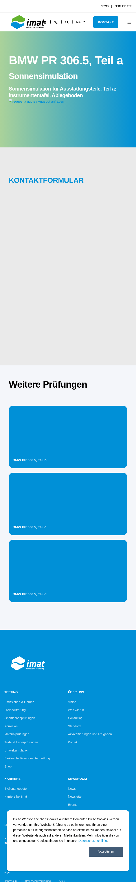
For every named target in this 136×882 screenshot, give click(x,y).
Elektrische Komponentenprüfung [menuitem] (27, 758)
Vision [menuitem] (72, 702)
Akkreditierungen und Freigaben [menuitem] (90, 734)
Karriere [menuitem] (12, 778)
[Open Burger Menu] (129, 22)
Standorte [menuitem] (74, 726)
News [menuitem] (72, 788)
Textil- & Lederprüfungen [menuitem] (21, 742)
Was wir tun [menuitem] (76, 710)
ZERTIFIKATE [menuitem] (123, 6)
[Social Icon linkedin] (44, 22)
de (78, 22)
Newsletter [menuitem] (75, 796)
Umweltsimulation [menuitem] (16, 750)
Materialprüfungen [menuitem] (16, 734)
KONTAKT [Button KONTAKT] (106, 22)
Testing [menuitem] (11, 692)
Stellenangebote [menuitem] (15, 788)
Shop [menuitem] (8, 766)
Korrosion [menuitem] (11, 726)
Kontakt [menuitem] (73, 742)
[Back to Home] (28, 29)
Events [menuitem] (72, 804)
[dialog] (68, 840)
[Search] (67, 22)
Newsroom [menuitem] (77, 778)
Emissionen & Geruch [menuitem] (19, 702)
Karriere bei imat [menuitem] (15, 796)
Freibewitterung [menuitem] (15, 710)
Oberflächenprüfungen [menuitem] (19, 718)
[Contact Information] (55, 21)
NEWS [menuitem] (105, 6)
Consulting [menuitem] (75, 718)
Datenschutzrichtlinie (93, 840)
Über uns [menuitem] (76, 692)
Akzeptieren (106, 851)
